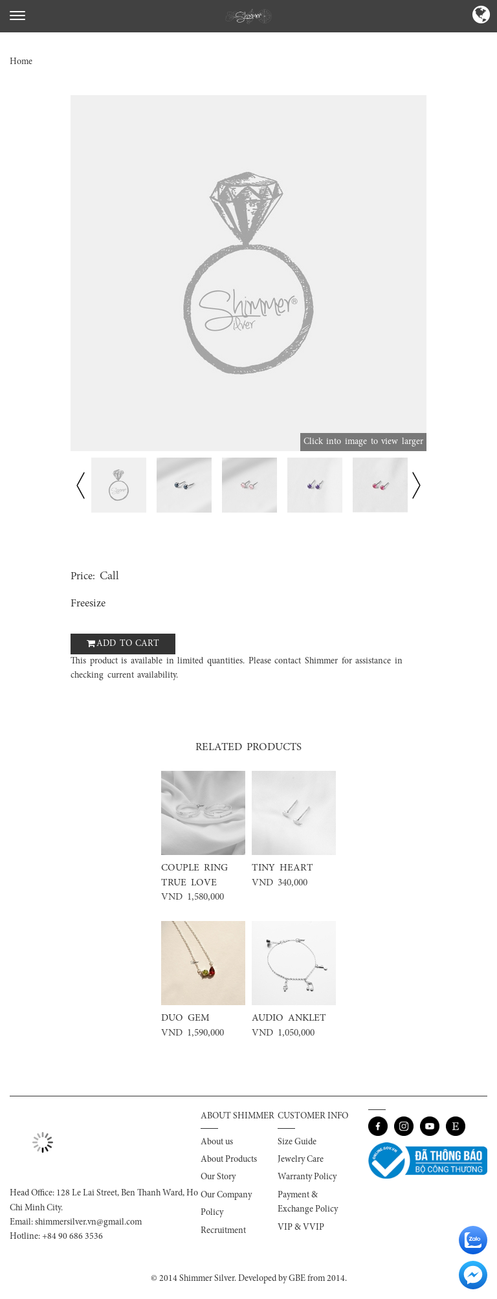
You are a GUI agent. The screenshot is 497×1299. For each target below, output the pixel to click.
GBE (297, 1278)
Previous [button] (80, 485)
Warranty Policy (307, 1177)
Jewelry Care (301, 1159)
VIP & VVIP (301, 1227)
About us (217, 1142)
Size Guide (297, 1142)
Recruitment (223, 1231)
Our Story (218, 1177)
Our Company (226, 1195)
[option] (248, 273)
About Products (229, 1159)
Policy (212, 1212)
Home (21, 62)
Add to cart (127, 644)
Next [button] (416, 485)
